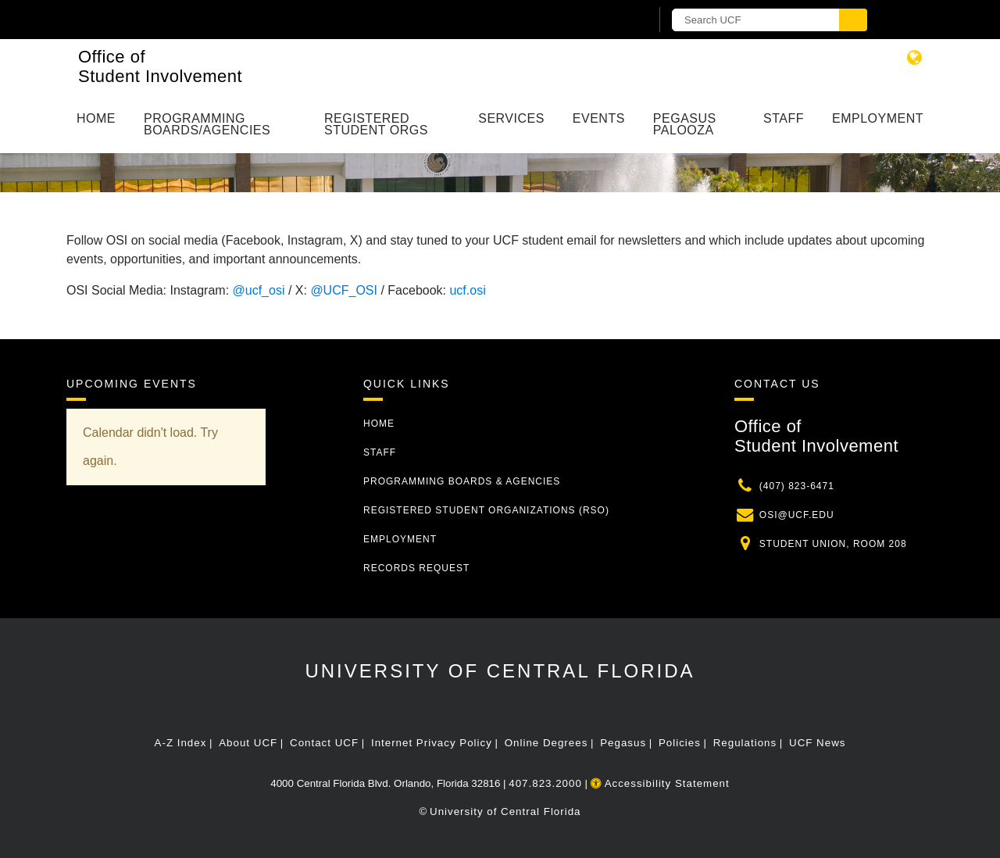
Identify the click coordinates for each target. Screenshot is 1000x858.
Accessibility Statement (660, 783)
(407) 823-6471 (796, 486)
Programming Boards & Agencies (461, 481)
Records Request (416, 568)
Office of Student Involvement (160, 66)
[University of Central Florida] (248, 19)
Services (511, 118)
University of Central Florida (500, 670)
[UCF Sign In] (599, 20)
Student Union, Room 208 (833, 543)
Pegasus (623, 743)
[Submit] (853, 20)
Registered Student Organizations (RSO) (486, 510)
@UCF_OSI (343, 290)
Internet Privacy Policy (431, 743)
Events (599, 118)
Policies (680, 743)
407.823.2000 (545, 783)
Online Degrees (546, 743)
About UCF (248, 743)
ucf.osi (467, 290)
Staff (783, 118)
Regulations (745, 743)
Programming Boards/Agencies (207, 124)
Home (96, 118)
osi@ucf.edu (796, 514)
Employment (877, 118)
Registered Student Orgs (376, 124)
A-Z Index (181, 743)
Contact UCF (324, 743)
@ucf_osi (259, 290)
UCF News (817, 743)
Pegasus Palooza (684, 124)
